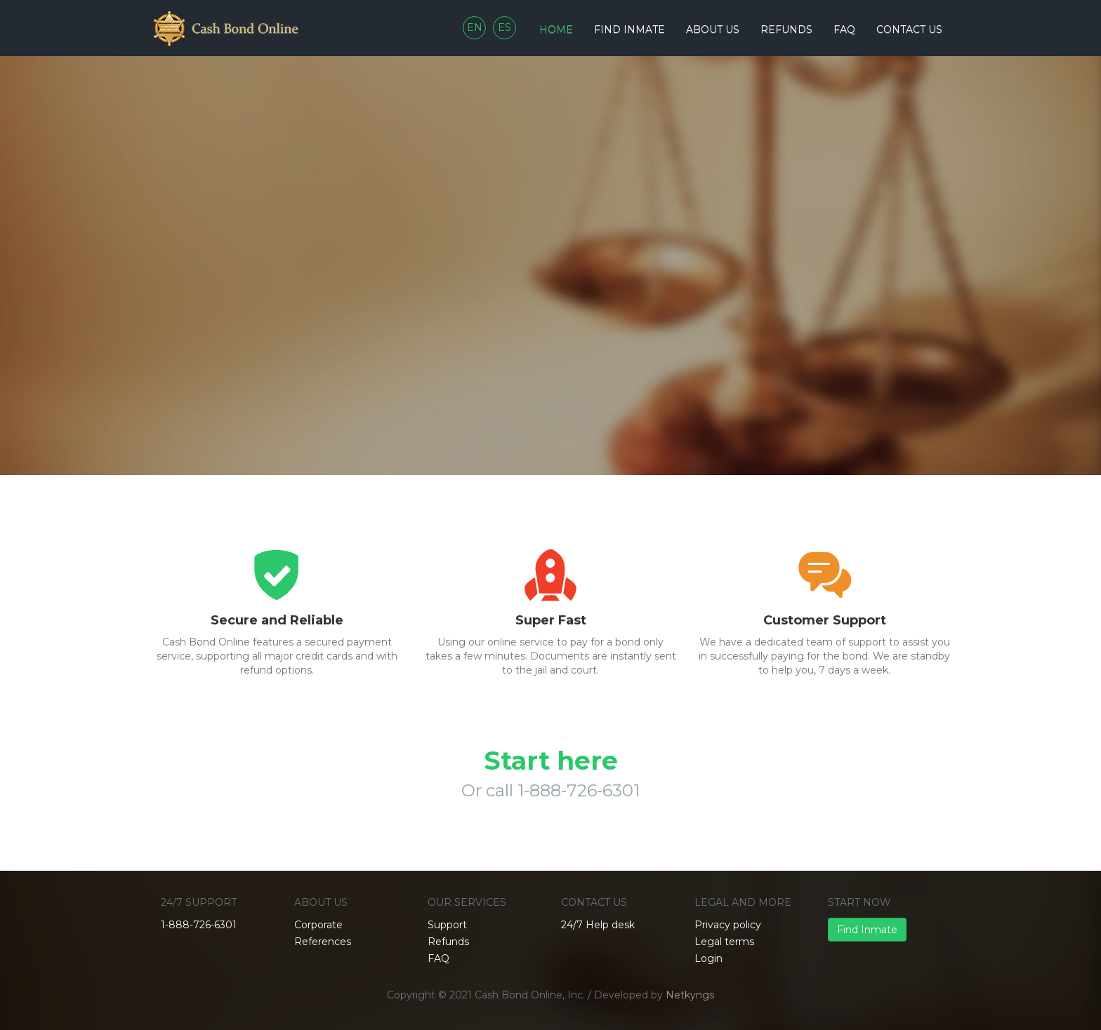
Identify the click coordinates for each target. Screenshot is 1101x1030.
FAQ (844, 29)
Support (447, 924)
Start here (551, 760)
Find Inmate (867, 929)
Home (556, 29)
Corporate (318, 924)
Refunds (786, 29)
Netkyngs (690, 995)
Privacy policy (727, 924)
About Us (712, 29)
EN (474, 27)
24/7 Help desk (598, 924)
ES (504, 27)
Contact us (909, 29)
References (322, 941)
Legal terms (724, 941)
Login (708, 958)
